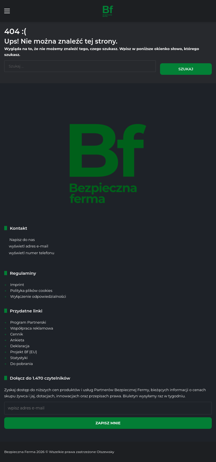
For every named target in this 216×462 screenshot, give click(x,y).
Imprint (17, 284)
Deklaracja (19, 346)
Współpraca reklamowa (31, 328)
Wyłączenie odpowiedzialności (38, 296)
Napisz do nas (22, 239)
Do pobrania (21, 363)
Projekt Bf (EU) (23, 352)
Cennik (16, 334)
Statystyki (19, 357)
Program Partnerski (28, 322)
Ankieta (17, 340)
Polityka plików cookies (31, 290)
